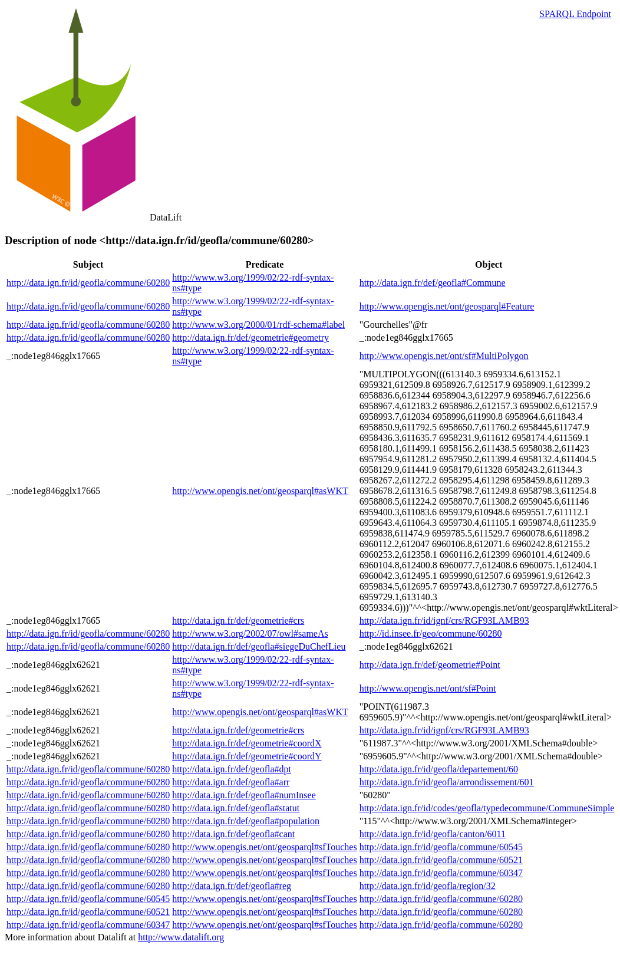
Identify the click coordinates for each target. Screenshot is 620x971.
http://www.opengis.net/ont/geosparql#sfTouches (264, 847)
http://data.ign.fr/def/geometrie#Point (430, 665)
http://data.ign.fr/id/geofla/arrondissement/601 (447, 782)
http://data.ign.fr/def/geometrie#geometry (250, 338)
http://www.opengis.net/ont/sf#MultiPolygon (444, 356)
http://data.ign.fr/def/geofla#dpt (231, 769)
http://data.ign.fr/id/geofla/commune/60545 (441, 847)
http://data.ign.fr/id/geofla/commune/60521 (441, 860)
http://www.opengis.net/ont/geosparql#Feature (447, 306)
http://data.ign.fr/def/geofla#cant (233, 834)
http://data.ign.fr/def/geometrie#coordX (246, 743)
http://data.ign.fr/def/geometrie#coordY (246, 756)
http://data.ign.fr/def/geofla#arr (230, 782)
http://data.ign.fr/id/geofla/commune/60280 (88, 283)
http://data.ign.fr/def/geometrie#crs (238, 620)
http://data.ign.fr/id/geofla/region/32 (428, 886)
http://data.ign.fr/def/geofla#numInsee (243, 795)
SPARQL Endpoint (575, 14)
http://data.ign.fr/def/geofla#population (245, 821)
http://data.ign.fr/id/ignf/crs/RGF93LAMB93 (444, 620)
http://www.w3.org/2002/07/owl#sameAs (250, 633)
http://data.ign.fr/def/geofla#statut (235, 808)
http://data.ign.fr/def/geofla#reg (231, 886)
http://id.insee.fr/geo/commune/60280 (431, 633)
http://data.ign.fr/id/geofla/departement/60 (439, 769)
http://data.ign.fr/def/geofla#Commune (433, 283)
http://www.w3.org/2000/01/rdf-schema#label (258, 325)
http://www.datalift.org (181, 937)
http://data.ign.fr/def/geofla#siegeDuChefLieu (258, 646)
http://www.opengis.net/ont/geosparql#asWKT (260, 491)
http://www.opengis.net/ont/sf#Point (428, 688)
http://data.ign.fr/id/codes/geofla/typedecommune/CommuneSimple (487, 808)
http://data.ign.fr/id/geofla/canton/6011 (433, 834)
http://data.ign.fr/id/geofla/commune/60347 (441, 873)
